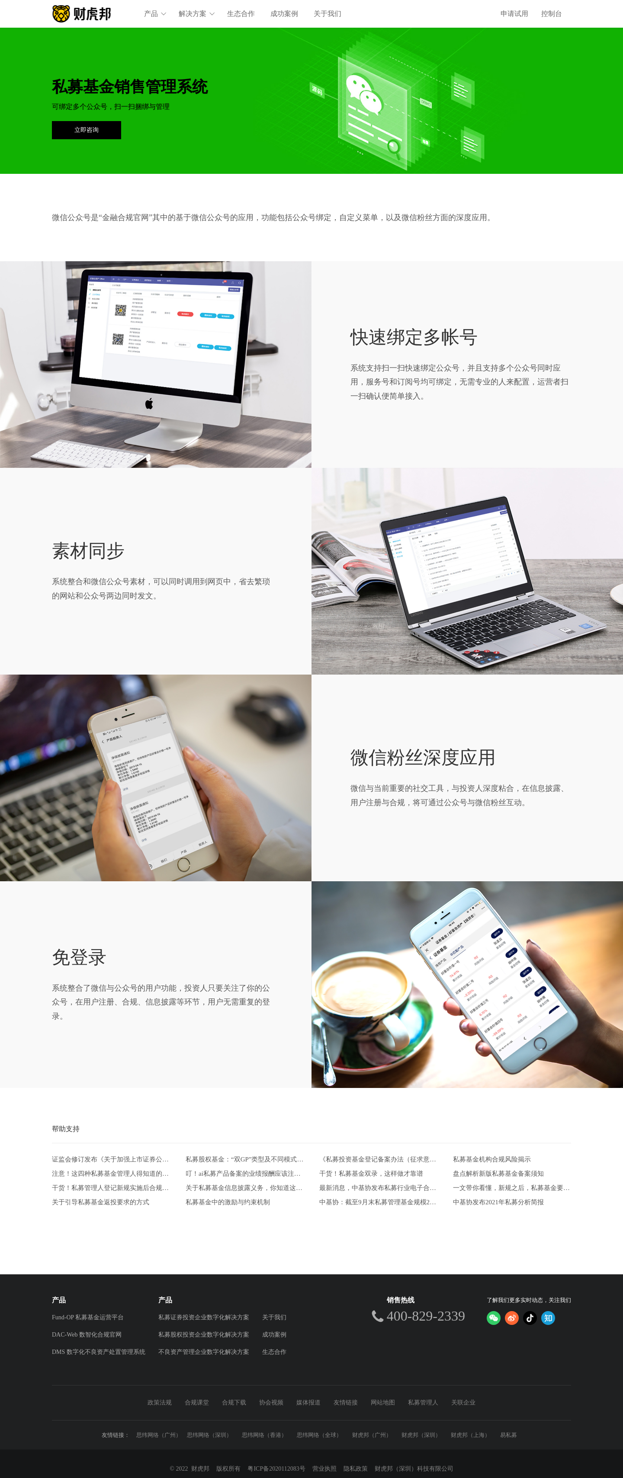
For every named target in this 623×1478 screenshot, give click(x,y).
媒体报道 (308, 1402)
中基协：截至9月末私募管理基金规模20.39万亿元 (378, 1202)
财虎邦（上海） (470, 1435)
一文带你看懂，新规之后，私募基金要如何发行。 (512, 1187)
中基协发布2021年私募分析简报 (498, 1202)
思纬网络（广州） (158, 1435)
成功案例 (284, 13)
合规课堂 (197, 1402)
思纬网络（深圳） (209, 1435)
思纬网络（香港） (264, 1435)
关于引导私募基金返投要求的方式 (100, 1202)
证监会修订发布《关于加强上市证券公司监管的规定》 (111, 1159)
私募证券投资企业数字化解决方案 (203, 1317)
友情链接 (346, 1402)
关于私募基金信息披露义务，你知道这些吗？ (245, 1187)
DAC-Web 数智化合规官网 (87, 1334)
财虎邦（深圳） (421, 1435)
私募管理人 (423, 1402)
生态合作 (241, 13)
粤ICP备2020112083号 (276, 1468)
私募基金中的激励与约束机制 (228, 1202)
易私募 (508, 1435)
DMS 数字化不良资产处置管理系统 (98, 1352)
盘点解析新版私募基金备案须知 (498, 1173)
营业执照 (324, 1468)
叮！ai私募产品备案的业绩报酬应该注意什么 (245, 1173)
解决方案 (197, 13)
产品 (155, 13)
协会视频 (271, 1402)
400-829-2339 (426, 1316)
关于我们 (327, 13)
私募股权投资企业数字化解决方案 (203, 1334)
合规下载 (234, 1402)
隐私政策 (356, 1468)
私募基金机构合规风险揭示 (492, 1159)
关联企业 (463, 1402)
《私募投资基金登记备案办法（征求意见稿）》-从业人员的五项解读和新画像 (378, 1159)
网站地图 (383, 1402)
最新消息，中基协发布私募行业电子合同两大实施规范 (378, 1187)
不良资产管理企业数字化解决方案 (203, 1352)
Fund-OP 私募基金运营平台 (88, 1317)
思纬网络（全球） (319, 1435)
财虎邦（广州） (372, 1435)
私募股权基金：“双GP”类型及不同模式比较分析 (245, 1159)
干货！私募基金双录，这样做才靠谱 (371, 1173)
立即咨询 (86, 130)
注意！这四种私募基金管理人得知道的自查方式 (111, 1173)
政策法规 (160, 1402)
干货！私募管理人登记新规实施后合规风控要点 (111, 1187)
